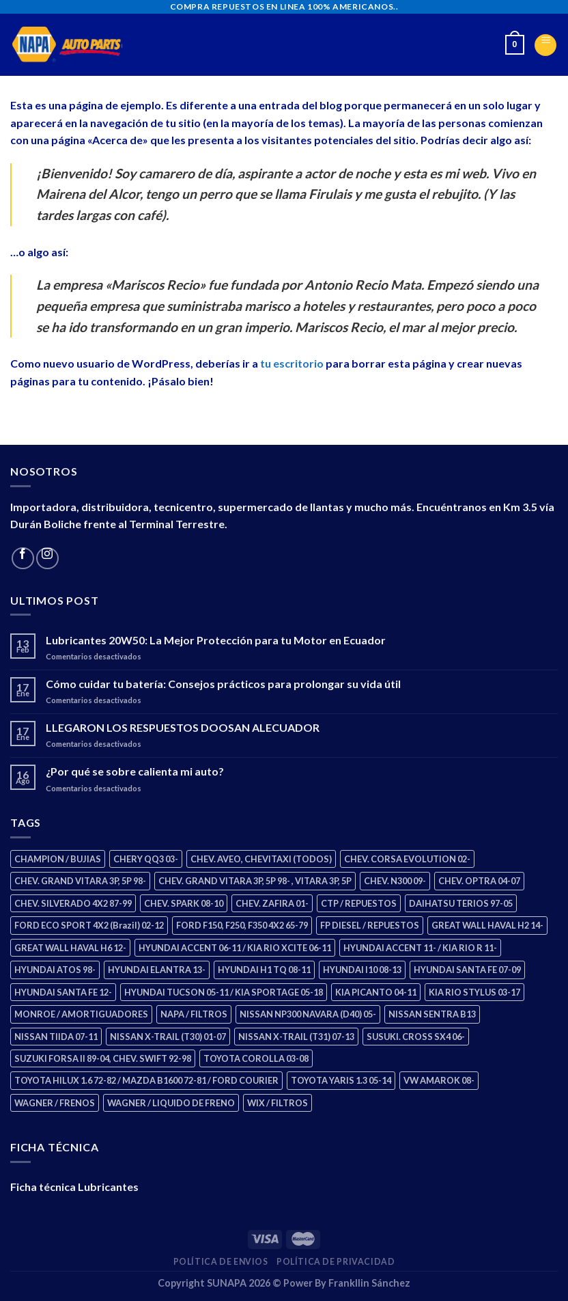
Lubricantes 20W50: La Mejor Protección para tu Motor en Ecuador (216, 639)
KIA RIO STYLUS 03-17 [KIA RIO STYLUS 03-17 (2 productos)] (474, 992)
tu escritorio (292, 363)
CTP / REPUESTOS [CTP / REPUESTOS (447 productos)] (359, 903)
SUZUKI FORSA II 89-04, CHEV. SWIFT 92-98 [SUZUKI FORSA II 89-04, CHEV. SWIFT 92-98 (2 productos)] (102, 1058)
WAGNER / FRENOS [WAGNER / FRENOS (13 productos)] (54, 1102)
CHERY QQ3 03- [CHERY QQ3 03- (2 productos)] (145, 858)
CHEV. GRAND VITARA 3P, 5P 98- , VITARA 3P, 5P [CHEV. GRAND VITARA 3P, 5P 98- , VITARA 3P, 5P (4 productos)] (255, 880)
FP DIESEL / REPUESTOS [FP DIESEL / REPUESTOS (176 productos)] (369, 925)
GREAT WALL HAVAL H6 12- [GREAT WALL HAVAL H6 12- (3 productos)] (70, 947)
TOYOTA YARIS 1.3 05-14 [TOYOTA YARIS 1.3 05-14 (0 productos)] (341, 1080)
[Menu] (545, 45)
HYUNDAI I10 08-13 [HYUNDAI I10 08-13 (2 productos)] (362, 969)
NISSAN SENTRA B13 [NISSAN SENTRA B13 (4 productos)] (432, 1014)
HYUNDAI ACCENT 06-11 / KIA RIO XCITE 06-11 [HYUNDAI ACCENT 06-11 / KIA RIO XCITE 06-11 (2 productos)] (235, 947)
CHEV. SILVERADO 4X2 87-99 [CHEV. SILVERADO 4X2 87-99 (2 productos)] (73, 903)
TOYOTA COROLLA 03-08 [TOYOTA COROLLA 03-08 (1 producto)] (256, 1058)
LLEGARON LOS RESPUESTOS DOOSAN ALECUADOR (183, 727)
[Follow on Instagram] (47, 558)
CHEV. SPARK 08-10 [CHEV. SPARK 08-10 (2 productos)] (183, 903)
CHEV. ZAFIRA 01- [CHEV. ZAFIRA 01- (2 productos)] (272, 903)
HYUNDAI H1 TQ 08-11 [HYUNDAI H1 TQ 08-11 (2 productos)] (264, 969)
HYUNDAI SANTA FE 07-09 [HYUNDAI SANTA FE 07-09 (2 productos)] (467, 969)
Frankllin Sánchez (369, 1283)
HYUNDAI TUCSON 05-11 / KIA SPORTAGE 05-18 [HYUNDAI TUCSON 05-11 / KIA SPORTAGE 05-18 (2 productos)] (223, 992)
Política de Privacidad (335, 1262)
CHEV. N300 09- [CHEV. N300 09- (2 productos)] (395, 880)
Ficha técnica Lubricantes (74, 1186)
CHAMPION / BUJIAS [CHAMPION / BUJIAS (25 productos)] (57, 858)
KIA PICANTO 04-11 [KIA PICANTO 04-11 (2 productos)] (375, 992)
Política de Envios (220, 1262)
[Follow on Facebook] (23, 558)
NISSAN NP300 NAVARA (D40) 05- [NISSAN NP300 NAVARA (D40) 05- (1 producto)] (308, 1014)
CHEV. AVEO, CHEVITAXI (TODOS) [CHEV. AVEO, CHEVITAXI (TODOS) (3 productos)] (261, 858)
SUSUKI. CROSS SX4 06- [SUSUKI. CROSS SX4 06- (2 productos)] (416, 1036)
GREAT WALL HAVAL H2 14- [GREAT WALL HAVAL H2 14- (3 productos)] (487, 925)
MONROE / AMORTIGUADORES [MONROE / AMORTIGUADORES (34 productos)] (81, 1014)
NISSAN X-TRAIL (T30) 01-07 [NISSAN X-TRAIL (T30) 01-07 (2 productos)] (168, 1036)
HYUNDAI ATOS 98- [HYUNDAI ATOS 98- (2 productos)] (55, 969)
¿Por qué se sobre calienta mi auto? (135, 771)
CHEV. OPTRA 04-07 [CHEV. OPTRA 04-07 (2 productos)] (479, 880)
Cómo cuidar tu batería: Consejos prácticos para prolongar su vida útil (223, 683)
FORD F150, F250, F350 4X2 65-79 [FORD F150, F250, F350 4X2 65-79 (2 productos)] (242, 925)
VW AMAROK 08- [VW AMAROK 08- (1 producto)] (438, 1080)
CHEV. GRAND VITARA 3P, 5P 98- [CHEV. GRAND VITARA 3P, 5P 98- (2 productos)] (80, 880)
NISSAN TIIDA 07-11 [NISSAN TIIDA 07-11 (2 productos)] (56, 1036)
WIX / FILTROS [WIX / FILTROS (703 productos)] (277, 1102)
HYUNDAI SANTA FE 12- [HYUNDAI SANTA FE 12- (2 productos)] (63, 992)
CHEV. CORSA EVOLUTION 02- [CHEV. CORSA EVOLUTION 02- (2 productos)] (407, 858)
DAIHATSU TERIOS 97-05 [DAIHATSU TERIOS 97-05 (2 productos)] (461, 903)
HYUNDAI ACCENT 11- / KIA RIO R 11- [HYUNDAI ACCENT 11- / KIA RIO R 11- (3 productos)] (420, 947)
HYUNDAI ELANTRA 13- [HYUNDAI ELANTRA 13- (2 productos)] (156, 969)
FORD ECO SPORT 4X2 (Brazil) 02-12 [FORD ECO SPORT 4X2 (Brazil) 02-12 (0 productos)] (89, 925)
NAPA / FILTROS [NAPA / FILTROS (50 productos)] (193, 1014)
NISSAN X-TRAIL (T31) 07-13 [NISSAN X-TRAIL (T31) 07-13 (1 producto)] (296, 1036)
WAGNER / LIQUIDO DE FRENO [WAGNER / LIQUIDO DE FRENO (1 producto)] (171, 1102)
